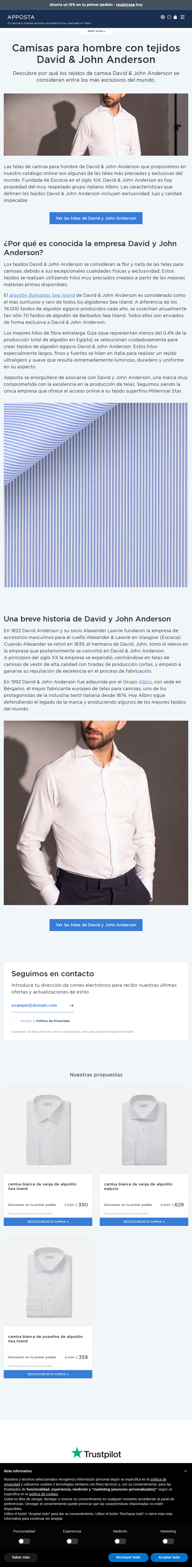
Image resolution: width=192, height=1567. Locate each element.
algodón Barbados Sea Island (42, 295)
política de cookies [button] (43, 1494)
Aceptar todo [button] (169, 1557)
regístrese (125, 5)
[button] (186, 1471)
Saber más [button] (21, 1557)
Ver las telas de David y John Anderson (96, 218)
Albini (145, 682)
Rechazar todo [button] (128, 1557)
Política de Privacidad (53, 1021)
